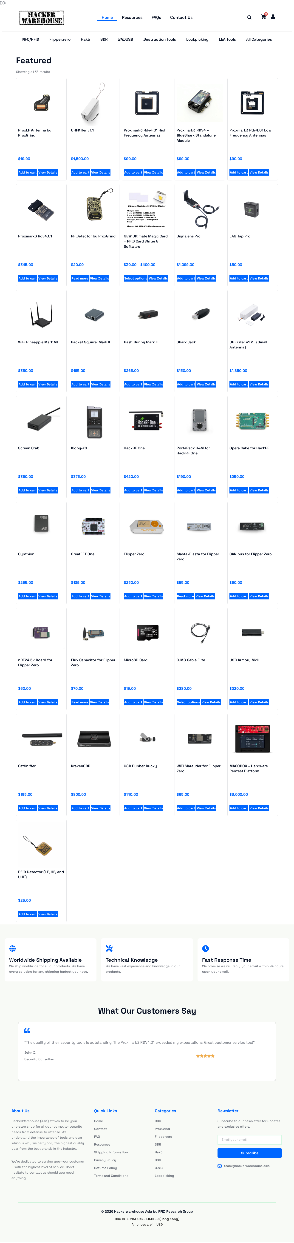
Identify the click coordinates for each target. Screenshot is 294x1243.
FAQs (156, 17)
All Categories (259, 40)
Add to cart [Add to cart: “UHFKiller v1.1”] (80, 173)
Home (107, 17)
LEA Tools (227, 40)
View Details (47, 173)
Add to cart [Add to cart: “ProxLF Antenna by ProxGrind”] (28, 173)
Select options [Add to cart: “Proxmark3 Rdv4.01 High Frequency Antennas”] (188, 703)
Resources (132, 17)
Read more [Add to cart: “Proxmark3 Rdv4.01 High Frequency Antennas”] (185, 597)
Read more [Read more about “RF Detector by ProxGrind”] (79, 279)
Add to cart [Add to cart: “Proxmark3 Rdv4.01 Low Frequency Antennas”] (239, 173)
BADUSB (125, 40)
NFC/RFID (30, 40)
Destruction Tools (159, 40)
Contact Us (181, 17)
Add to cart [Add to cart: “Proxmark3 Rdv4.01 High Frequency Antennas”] (133, 173)
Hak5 (85, 40)
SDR (104, 40)
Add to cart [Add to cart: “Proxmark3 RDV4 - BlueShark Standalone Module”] (186, 173)
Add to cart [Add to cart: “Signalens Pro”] (186, 279)
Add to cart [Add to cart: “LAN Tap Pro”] (239, 279)
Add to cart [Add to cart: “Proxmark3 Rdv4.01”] (28, 279)
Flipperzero (60, 40)
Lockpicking (197, 40)
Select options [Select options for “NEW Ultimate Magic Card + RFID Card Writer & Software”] (135, 279)
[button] (248, 17)
